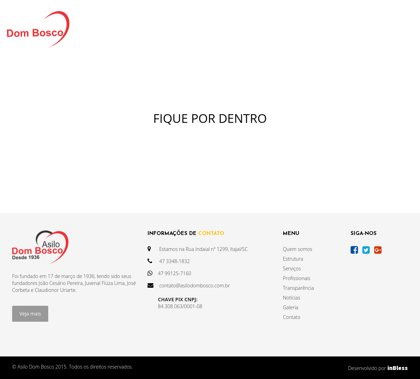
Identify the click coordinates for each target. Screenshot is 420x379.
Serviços (292, 268)
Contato (291, 317)
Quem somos (297, 249)
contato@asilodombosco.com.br (189, 285)
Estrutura (293, 258)
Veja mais (30, 313)
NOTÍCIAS (234, 29)
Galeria (290, 307)
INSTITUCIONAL (127, 29)
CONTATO (344, 29)
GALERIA (306, 29)
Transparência (298, 288)
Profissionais (296, 278)
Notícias (291, 297)
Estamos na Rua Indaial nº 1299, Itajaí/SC (198, 249)
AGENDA (271, 29)
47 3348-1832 (169, 261)
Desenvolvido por (378, 368)
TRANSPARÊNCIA (185, 29)
